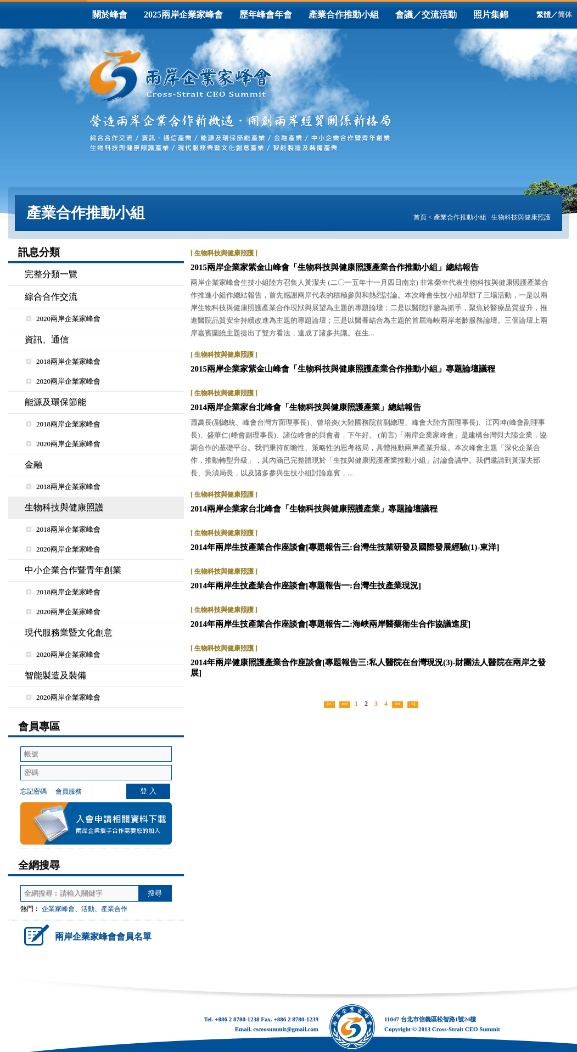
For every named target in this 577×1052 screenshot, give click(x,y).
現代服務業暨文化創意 (69, 632)
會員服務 (68, 791)
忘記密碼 (33, 791)
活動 (87, 909)
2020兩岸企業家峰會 (63, 318)
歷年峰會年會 (265, 14)
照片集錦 (490, 14)
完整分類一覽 (51, 274)
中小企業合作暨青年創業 (73, 570)
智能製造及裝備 (55, 675)
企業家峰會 (58, 909)
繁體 (543, 14)
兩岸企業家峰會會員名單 (86, 935)
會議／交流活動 (426, 14)
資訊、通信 (47, 339)
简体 (565, 14)
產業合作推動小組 (344, 14)
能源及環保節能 (55, 402)
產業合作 (114, 909)
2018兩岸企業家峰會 (63, 361)
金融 (33, 464)
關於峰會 (109, 14)
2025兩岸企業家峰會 (183, 14)
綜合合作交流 (51, 296)
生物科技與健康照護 (521, 217)
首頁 (420, 217)
